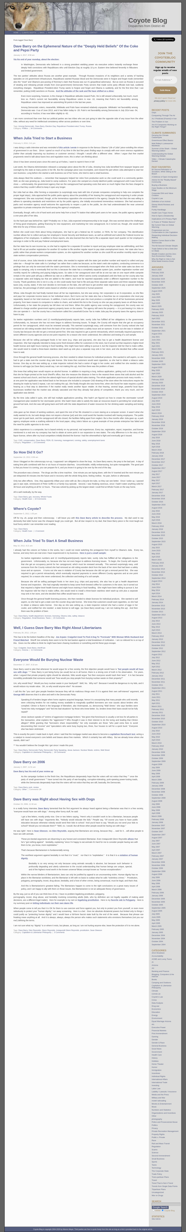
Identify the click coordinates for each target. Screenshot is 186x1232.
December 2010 (158, 715)
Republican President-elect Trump (71, 126)
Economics (156, 1009)
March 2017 (157, 486)
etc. (153, 1024)
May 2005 (156, 920)
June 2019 (156, 404)
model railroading (159, 1101)
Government (157, 1052)
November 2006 (158, 865)
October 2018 (157, 428)
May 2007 (156, 847)
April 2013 (156, 630)
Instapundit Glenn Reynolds (67, 930)
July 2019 (156, 401)
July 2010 (156, 731)
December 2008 (158, 789)
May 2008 (156, 810)
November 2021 (158, 324)
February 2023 (158, 315)
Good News (156, 1049)
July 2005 (156, 914)
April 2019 (156, 410)
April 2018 (156, 447)
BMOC (42, 33)
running (78, 440)
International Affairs (160, 1079)
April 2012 (156, 667)
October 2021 (157, 328)
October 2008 (157, 795)
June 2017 (156, 477)
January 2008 (157, 822)
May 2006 (156, 883)
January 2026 (157, 276)
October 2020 (157, 361)
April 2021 (156, 346)
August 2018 (157, 434)
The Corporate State (160, 1171)
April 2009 (156, 776)
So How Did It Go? (28, 452)
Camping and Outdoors (161, 983)
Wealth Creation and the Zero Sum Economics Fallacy (164, 255)
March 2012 (157, 670)
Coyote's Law (157, 997)
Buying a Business (159, 185)
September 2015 (159, 541)
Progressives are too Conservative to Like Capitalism (165, 231)
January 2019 (157, 419)
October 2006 (157, 868)
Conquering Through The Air (163, 115)
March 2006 (157, 889)
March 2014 (157, 596)
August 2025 (157, 291)
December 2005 (158, 899)
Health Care (27, 499)
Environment (157, 1018)
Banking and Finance (160, 971)
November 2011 (158, 682)
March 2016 (157, 523)
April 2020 (156, 373)
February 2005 (158, 929)
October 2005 (157, 905)
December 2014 (158, 569)
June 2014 (156, 587)
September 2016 (159, 505)
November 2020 (158, 358)
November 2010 (158, 718)
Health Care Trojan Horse (162, 213)
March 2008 (157, 816)
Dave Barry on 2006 (29, 762)
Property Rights (158, 1134)
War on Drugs (157, 1195)
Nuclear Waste (87, 750)
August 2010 (157, 728)
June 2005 (156, 917)
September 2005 (159, 908)
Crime (154, 1000)
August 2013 (157, 618)
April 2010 (156, 740)
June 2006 (156, 880)
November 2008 (158, 792)
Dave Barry (39, 126)
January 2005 (157, 932)
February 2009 (158, 783)
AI (152, 962)
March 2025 (157, 306)
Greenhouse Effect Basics (162, 140)
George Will (19, 694)
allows (131, 839)
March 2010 (157, 743)
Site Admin (156, 1219)
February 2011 (158, 709)
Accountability (157, 956)
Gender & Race (158, 1043)
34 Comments (36, 128)
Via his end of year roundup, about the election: (36, 59)
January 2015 (157, 566)
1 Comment (39, 531)
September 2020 (159, 364)
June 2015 (156, 550)
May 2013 (156, 627)
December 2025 (158, 279)
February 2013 (158, 636)
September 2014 (159, 578)
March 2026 (157, 270)
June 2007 (156, 844)
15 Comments (59, 618)
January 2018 (157, 456)
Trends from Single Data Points (165, 1186)
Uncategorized (158, 1192)
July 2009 (156, 767)
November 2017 (158, 462)
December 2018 (158, 422)
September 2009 (159, 761)
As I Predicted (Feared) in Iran (164, 119)
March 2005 (157, 926)
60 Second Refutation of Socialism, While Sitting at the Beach (164, 171)
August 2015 (157, 544)
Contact (93, 33)
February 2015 (158, 563)
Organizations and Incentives (164, 1113)
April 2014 (156, 593)
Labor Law (156, 1088)
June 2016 (156, 514)
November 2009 (158, 755)
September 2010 (159, 725)
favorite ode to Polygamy (123, 900)
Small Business (38, 618)
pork (30, 787)
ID (52, 440)
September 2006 (159, 871)
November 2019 (158, 389)
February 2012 (158, 673)
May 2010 (156, 737)
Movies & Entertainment (161, 1104)
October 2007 (157, 831)
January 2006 (157, 896)
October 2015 (157, 538)
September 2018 (159, 431)
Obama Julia (66, 616)
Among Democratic (26, 126)
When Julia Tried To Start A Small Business (48, 541)
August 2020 (157, 367)
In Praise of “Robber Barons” (163, 222)
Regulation (26, 442)
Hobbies (155, 1061)
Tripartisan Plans (159, 1189)
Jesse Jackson (73, 750)
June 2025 (156, 297)
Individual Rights (158, 1076)
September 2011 (159, 688)
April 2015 (156, 557)
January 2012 (157, 676)
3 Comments (59, 932)
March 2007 (157, 853)
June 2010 (156, 734)
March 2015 (157, 560)
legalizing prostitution (88, 900)
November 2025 (158, 282)
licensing (58, 440)
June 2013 (156, 624)
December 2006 (158, 862)
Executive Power (159, 1027)
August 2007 (157, 838)
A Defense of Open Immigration (165, 177)
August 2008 (157, 801)
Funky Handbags (159, 210)
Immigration (156, 1070)
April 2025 (156, 303)
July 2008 (156, 804)
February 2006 (158, 893)
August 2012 (157, 654)
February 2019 (158, 416)
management (68, 440)
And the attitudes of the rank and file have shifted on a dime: (85, 91)
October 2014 (157, 575)
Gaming (155, 1037)
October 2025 (157, 285)
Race (154, 1140)
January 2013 (157, 639)
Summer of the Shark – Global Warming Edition (164, 150)
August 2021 (157, 334)
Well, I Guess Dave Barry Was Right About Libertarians (58, 628)
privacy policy (159, 101)
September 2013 (159, 615)
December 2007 (158, 825)
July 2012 (156, 657)
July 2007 (156, 841)
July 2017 (156, 474)
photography (157, 1119)
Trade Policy (157, 1174)
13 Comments (39, 442)
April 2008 (156, 813)
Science (155, 1153)
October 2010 (157, 722)
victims (96, 750)
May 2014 (156, 590)
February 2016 (158, 526)
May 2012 (156, 663)
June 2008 (156, 807)
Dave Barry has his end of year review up (33, 771)
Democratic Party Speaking (55, 750)
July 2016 (156, 511)
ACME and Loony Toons (162, 959)
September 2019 (159, 395)
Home (16, 33)
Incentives (156, 1073)
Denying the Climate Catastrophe (160, 136)
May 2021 (156, 343)
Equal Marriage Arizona (161, 1021)
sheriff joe (41, 648)
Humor (154, 1067)
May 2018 (156, 444)
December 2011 (158, 679)
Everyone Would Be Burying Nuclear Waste (48, 660)
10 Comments (40, 499)
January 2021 (157, 355)
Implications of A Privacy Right (164, 219)
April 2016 (156, 520)
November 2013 (158, 609)
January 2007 (157, 859)
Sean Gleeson (41, 831)
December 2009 (158, 752)
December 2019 (158, 386)
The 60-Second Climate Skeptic (165, 246)
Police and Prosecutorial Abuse (165, 1122)
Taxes (48, 618)
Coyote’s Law (157, 198)
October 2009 (157, 758)
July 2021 (156, 337)
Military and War (158, 1098)
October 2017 (157, 465)
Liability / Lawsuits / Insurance (164, 1092)
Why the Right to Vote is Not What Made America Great (163, 260)
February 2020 (158, 379)
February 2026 (158, 273)
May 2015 (156, 554)
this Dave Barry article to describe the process (99, 518)
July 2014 (156, 584)
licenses (48, 616)
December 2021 (158, 321)
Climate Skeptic (29, 33)
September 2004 (159, 944)
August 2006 (157, 874)
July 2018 (156, 437)
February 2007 (158, 856)
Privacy (155, 1128)
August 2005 (157, 911)
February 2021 (158, 352)
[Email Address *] (165, 80)
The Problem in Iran (160, 122)
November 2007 (158, 828)
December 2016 (158, 496)
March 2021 (157, 349)
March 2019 (157, 413)
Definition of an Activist (161, 201)
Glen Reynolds (59, 831)
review (36, 787)
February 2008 (158, 819)
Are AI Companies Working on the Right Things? (164, 126)
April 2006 (156, 886)
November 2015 (158, 535)
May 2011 (156, 700)
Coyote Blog (147, 20)
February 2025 (158, 309)
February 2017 (158, 490)
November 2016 (158, 499)
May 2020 (156, 370)
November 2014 (158, 572)
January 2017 (157, 492)
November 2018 (158, 425)
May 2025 (156, 300)
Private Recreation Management (165, 1131)
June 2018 (156, 441)
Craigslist (22, 648)
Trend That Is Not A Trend (162, 1183)
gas (30, 497)
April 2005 (156, 923)
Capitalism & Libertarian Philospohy (36, 752)
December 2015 (158, 532)
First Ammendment (159, 1033)
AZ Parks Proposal (77, 33)
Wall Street (105, 750)
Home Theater (158, 1064)
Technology (156, 1168)
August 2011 (157, 691)
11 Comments (36, 650)
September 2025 (159, 288)
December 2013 (158, 605)
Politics (25, 128)
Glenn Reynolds (48, 930)
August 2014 (157, 581)
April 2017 (156, 483)
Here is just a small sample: (93, 553)
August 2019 (157, 398)
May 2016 (156, 517)
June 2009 (156, 770)
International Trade (159, 1082)
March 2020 (157, 376)
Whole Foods (46, 497)
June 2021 (156, 340)
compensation (29, 440)
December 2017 (158, 459)
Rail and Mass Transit (161, 1143)
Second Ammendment (161, 1156)
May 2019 (156, 407)
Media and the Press (160, 1095)
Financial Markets (159, 1030)
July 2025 (156, 294)
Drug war (155, 1006)
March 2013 (157, 633)
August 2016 (157, 508)
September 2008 (159, 798)
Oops (154, 112)
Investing (155, 1085)
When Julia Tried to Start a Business (43, 138)
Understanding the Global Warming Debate (162, 155)
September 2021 (159, 331)
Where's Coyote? (27, 509)
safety (84, 440)
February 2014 (158, 599)
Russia (88, 126)
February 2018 (158, 453)
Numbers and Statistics (161, 1110)
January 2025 (157, 312)
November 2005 (158, 902)
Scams (154, 1150)
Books (154, 979)
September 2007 (159, 835)
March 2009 (157, 780)
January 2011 (157, 712)
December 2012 (158, 642)
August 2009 (157, 764)
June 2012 (156, 660)
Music (154, 1107)
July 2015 (156, 547)
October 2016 (157, 502)
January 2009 (157, 786)
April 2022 (156, 318)
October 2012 (157, 648)
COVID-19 (156, 994)
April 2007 (156, 850)
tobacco (81, 616)
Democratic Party (36, 750)
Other (24, 789)
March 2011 (157, 706)
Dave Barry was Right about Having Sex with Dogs (54, 799)
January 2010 (157, 749)
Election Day (50, 126)
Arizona (25, 650)
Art (153, 968)
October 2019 (157, 392)
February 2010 (158, 746)
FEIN (48, 440)
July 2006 (156, 877)
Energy (155, 1015)
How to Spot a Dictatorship (163, 216)
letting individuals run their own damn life (53, 903)
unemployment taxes (96, 440)
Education (156, 1012)
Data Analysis (157, 1003)
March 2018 (157, 450)
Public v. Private (158, 1137)
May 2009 (156, 773)
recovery (36, 497)
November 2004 (158, 938)
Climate (155, 991)
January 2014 (157, 602)
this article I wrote (67, 147)
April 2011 (156, 703)
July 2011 (156, 694)
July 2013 (156, 621)
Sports (154, 1162)
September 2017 (159, 468)
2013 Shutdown (158, 953)
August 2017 (157, 471)
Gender (155, 1040)
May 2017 (156, 480)
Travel (154, 1180)
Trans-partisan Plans (160, 1177)
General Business (159, 1046)
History (154, 1058)
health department (36, 616)
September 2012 (159, 651)
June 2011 (156, 697)
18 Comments (60, 752)
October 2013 (157, 612)
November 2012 (158, 645)
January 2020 (157, 383)
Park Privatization (56, 33)
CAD (20, 440)
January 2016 (157, 529)
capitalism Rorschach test (122, 734)
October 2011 (157, 685)
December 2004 (158, 935)
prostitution (84, 930)
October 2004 (157, 941)
